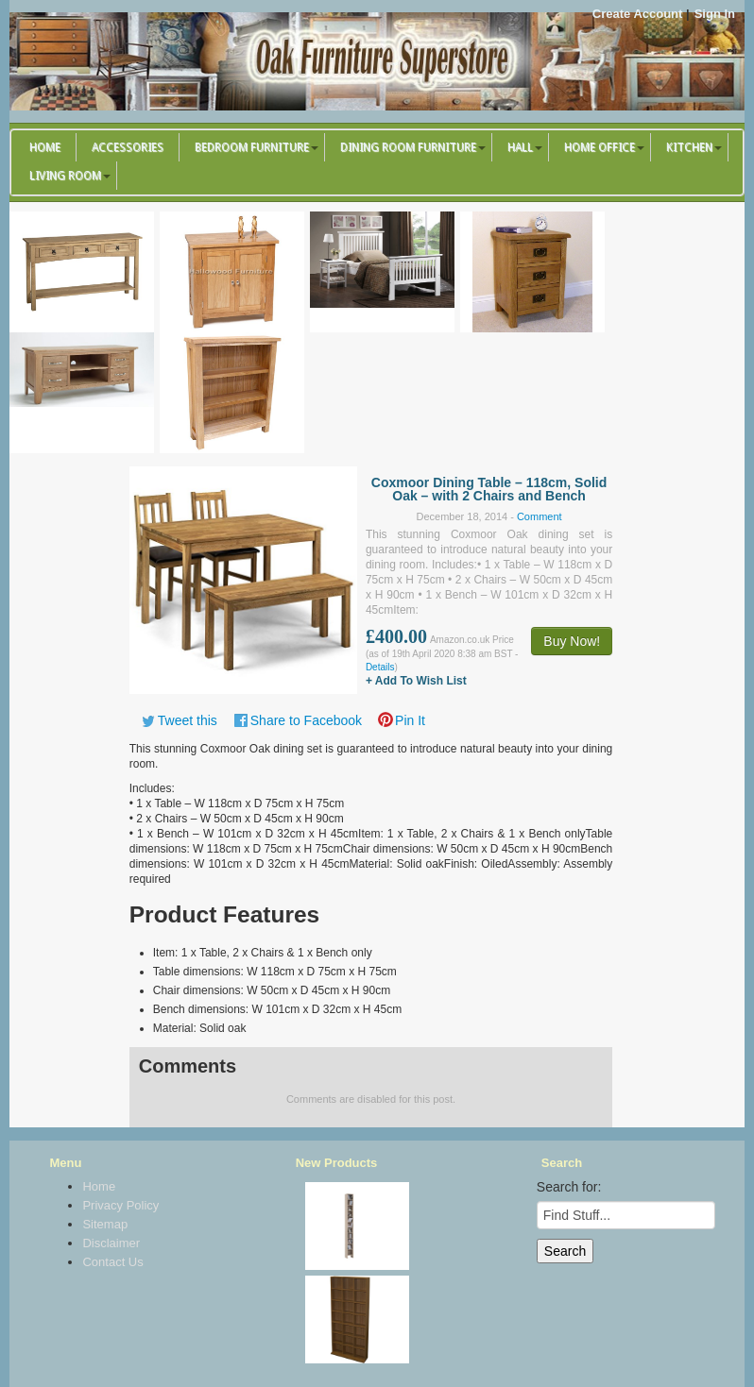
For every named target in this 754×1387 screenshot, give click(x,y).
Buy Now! (571, 641)
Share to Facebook (306, 720)
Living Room (65, 175)
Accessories (127, 147)
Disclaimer (111, 1243)
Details (380, 667)
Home (44, 147)
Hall (520, 147)
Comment (539, 516)
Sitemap (105, 1224)
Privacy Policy (120, 1205)
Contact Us (112, 1262)
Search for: (569, 1186)
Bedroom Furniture (252, 147)
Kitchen (689, 147)
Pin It (410, 720)
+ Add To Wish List (416, 680)
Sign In (714, 14)
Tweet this (187, 720)
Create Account (637, 14)
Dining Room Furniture (408, 147)
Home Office (599, 147)
